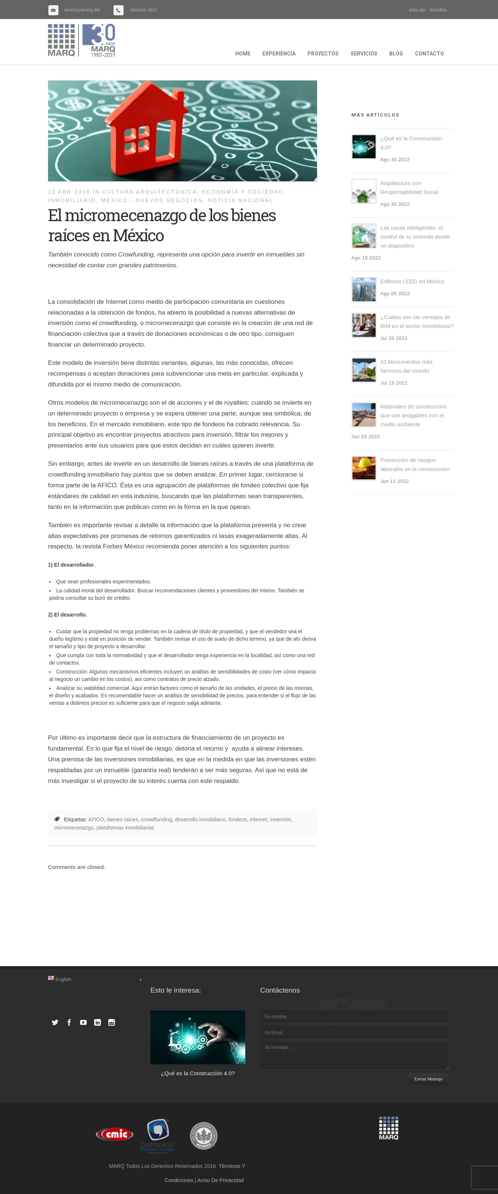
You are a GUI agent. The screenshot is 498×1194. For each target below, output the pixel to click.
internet (258, 819)
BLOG (396, 54)
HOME (242, 54)
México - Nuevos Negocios (152, 200)
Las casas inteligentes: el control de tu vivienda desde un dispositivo (415, 237)
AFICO (96, 819)
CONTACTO (429, 54)
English (417, 10)
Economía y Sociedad (242, 192)
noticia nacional (240, 200)
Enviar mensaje (428, 1079)
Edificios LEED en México (412, 281)
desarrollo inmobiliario (200, 819)
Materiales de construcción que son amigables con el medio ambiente (413, 415)
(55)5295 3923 (143, 10)
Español (439, 10)
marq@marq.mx (82, 10)
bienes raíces (122, 819)
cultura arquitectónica (149, 192)
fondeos (238, 819)
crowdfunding (156, 819)
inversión (280, 819)
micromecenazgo (74, 828)
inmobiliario (72, 200)
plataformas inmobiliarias (125, 828)
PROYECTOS (323, 54)
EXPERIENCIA (279, 54)
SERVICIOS (364, 54)
